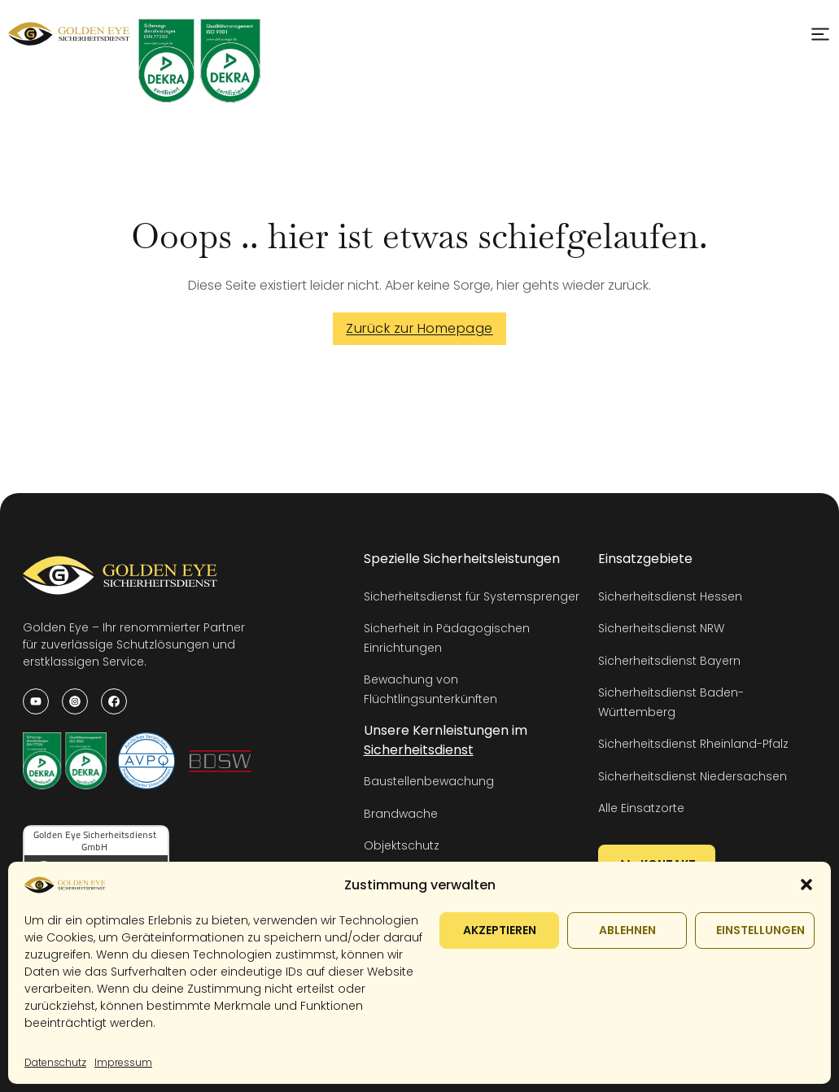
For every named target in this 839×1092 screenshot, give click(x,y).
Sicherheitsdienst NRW (661, 628)
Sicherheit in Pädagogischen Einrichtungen (447, 637)
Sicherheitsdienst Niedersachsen (692, 776)
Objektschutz (401, 845)
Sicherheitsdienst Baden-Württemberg (671, 701)
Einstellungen (760, 930)
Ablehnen (627, 930)
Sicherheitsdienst (419, 749)
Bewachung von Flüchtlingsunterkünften (430, 688)
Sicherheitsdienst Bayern (669, 661)
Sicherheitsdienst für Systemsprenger (471, 596)
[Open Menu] (820, 34)
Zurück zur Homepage (419, 328)
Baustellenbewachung (429, 781)
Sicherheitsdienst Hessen (670, 596)
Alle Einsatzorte (641, 808)
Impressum (123, 1062)
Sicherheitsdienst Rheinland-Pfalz (693, 744)
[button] (806, 884)
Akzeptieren (499, 930)
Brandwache (401, 814)
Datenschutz (55, 1062)
